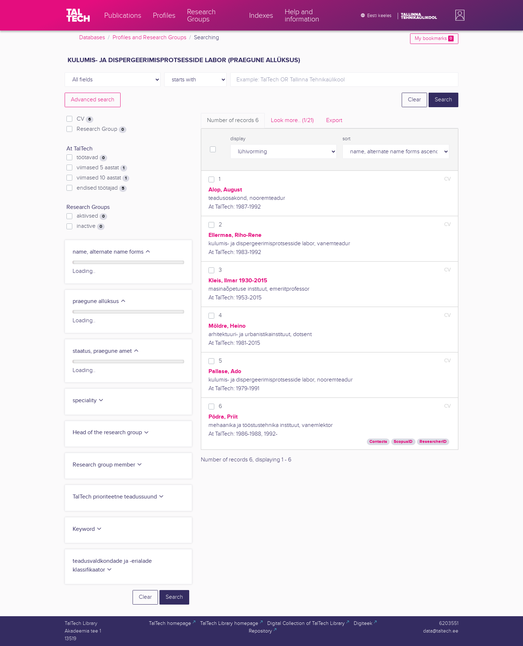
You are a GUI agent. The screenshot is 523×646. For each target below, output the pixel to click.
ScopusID (403, 441)
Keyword (87, 529)
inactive (91, 226)
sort (346, 139)
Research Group (101, 129)
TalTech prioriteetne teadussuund (118, 496)
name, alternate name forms (112, 252)
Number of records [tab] (233, 120)
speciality (88, 400)
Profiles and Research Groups (149, 37)
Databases (92, 37)
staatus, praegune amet (106, 351)
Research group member (107, 464)
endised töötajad (102, 188)
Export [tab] (334, 120)
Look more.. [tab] (292, 120)
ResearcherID (433, 441)
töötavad (92, 157)
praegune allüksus (99, 301)
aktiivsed (92, 216)
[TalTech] (78, 15)
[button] (458, 15)
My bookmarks (434, 38)
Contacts (378, 441)
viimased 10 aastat (103, 178)
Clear (414, 99)
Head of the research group (111, 432)
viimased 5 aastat (102, 167)
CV (85, 119)
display (238, 139)
